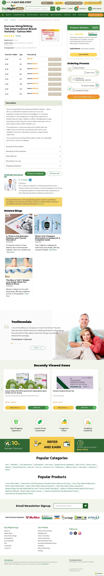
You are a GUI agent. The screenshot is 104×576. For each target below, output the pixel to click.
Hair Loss (39, 467)
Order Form (82, 97)
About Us (8, 15)
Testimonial (7, 546)
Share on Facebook (35, 173)
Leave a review (83, 55)
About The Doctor (56, 15)
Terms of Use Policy (43, 536)
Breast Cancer (91, 465)
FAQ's (74, 15)
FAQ (5, 543)
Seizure (7, 470)
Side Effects (11, 156)
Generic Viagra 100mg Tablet (14, 486)
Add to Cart (55, 59)
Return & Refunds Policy (45, 541)
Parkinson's (92, 467)
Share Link (55, 173)
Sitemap (40, 551)
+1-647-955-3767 (21, 2)
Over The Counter (32, 15)
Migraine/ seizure (71, 467)
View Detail (14, 408)
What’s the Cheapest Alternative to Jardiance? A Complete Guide (47, 238)
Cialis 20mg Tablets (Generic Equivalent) (69, 486)
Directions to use (13, 161)
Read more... (40, 204)
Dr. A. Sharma (23, 180)
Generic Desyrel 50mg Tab (63, 391)
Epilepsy (8, 467)
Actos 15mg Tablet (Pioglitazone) (83, 483)
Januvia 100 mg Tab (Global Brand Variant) (19, 493)
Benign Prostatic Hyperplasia (64, 465)
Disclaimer (41, 546)
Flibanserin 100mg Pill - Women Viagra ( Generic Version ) (24, 491)
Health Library (82, 15)
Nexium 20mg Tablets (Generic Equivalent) (40, 486)
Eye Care (31, 467)
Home (6, 20)
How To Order (44, 15)
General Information (15, 147)
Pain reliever (83, 467)
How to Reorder (9, 541)
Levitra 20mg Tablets (12, 483)
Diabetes (13, 20)
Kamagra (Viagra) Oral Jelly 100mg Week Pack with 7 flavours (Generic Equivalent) (31, 489)
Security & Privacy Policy (45, 531)
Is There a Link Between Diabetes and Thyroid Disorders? (17, 238)
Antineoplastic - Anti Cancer (43, 465)
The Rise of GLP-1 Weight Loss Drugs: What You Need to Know (17, 282)
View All (95, 28)
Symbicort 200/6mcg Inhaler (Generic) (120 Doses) (76, 489)
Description (11, 103)
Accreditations (8, 539)
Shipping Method (13, 166)
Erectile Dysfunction (19, 467)
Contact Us (67, 15)
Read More (10, 252)
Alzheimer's (14, 465)
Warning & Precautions (16, 151)
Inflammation (59, 467)
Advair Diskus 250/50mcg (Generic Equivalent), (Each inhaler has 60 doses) (45, 483)
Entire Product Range (10, 536)
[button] (99, 574)
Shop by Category (94, 15)
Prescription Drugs (19, 15)
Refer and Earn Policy (44, 548)
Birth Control (80, 465)
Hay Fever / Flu (48, 467)
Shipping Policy (42, 534)
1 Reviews (18, 36)
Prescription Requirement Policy (47, 543)
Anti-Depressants (26, 465)
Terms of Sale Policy (44, 539)
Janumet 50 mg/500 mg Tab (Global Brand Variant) (61, 491)
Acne (7, 465)
